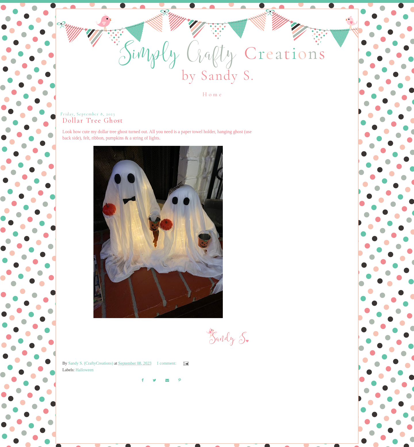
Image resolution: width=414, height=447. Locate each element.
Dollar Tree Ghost (92, 120)
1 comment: (167, 363)
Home (212, 94)
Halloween (84, 369)
